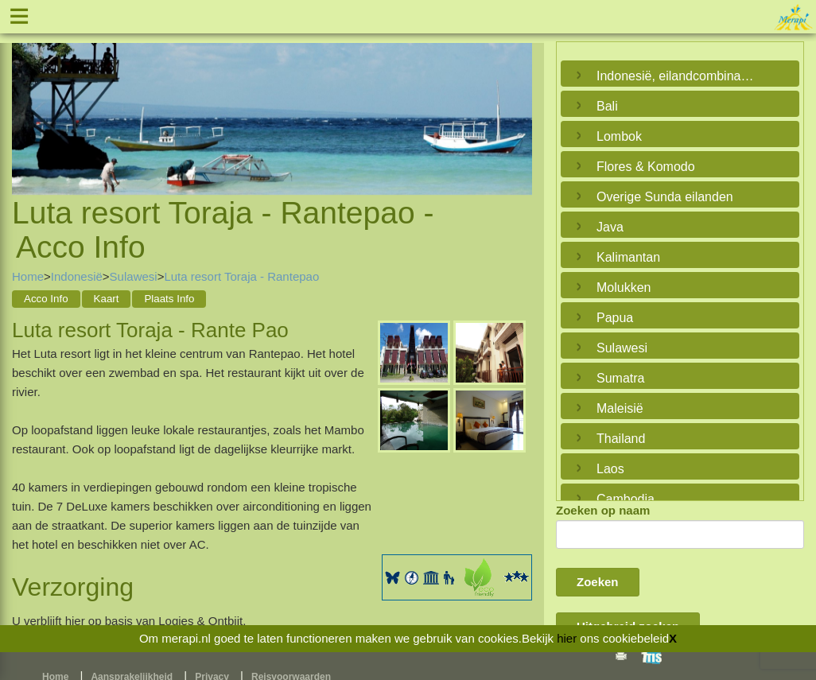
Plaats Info (169, 299)
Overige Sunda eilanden (664, 197)
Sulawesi (133, 276)
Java (610, 227)
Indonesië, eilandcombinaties (676, 76)
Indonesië (77, 276)
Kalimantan (628, 257)
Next (516, 100)
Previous (28, 100)
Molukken (623, 287)
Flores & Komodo (645, 166)
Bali (607, 106)
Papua (614, 317)
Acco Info (46, 299)
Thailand (620, 438)
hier (567, 638)
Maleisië (619, 408)
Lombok (619, 136)
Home (28, 276)
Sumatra (620, 378)
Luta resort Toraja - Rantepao (241, 276)
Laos (610, 469)
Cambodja (625, 499)
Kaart (106, 299)
